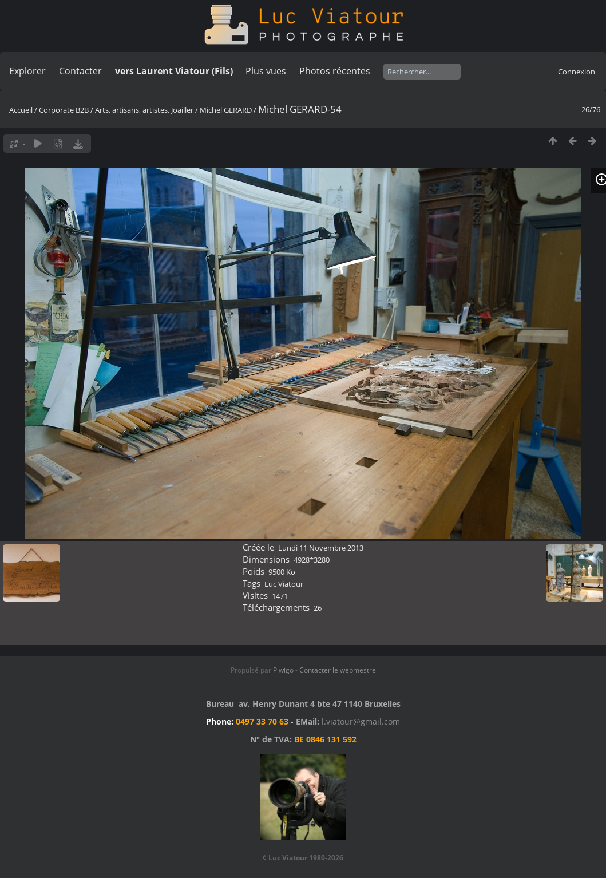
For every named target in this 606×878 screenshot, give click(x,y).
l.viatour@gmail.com (361, 721)
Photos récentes (334, 71)
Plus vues (265, 71)
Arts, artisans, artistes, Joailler (144, 110)
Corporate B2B (64, 110)
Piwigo (283, 670)
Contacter (80, 71)
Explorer (27, 71)
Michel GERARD (226, 110)
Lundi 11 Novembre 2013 (320, 548)
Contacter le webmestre (337, 670)
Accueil (21, 110)
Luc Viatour (283, 584)
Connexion (576, 71)
